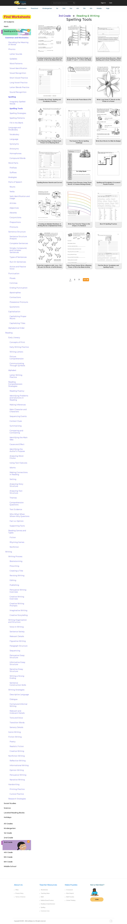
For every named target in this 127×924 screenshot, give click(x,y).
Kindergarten (47, 8)
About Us (18, 885)
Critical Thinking (70, 900)
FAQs (16, 890)
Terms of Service (19, 897)
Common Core (44, 911)
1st (57, 8)
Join (97, 899)
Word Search (69, 893)
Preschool (34, 8)
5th (84, 8)
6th (91, 8)
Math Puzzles (69, 897)
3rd (71, 8)
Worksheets (22, 8)
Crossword (69, 890)
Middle (99, 8)
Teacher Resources (48, 885)
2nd (64, 8)
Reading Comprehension (47, 904)
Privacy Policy (18, 893)
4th (77, 8)
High (108, 8)
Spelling (42, 907)
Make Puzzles (71, 885)
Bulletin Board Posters (46, 900)
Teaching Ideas (44, 893)
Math (41, 897)
